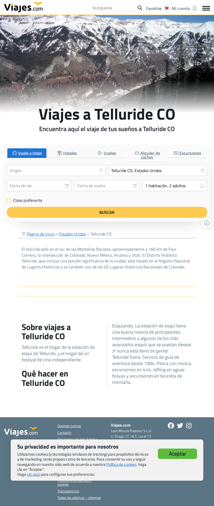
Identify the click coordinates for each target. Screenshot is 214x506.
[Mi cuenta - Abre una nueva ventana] (183, 8)
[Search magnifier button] (140, 7)
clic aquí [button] (33, 474)
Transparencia (68, 491)
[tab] (26, 153)
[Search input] (114, 7)
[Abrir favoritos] (156, 8)
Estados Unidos (72, 234)
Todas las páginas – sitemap (79, 497)
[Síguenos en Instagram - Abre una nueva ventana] (188, 425)
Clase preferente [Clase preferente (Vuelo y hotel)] (24, 200)
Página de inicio (41, 234)
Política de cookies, (121, 464)
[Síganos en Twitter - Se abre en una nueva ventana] (180, 425)
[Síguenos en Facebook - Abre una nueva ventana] (171, 425)
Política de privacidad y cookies (74, 482)
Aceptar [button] (177, 454)
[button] (174, 185)
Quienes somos (69, 425)
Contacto (64, 432)
